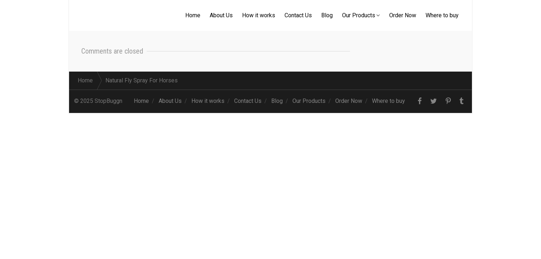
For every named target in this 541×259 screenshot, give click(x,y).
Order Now (402, 15)
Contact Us (298, 15)
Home (192, 15)
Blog (327, 15)
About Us (221, 15)
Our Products (358, 15)
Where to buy (442, 15)
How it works (258, 15)
